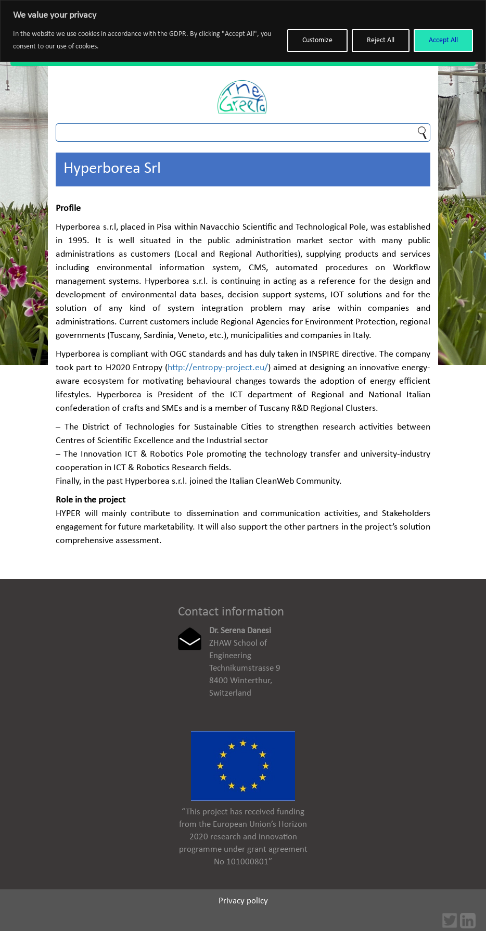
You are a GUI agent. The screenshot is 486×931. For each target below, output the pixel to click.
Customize (317, 40)
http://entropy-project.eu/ (218, 368)
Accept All (443, 40)
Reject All (380, 40)
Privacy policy (243, 901)
